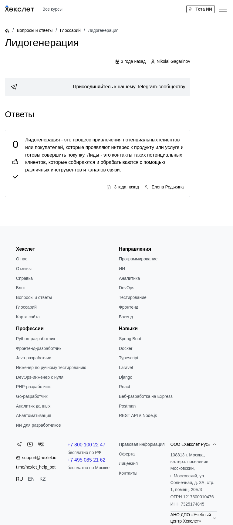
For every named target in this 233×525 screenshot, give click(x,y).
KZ (42, 479)
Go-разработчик (32, 396)
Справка (24, 278)
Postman (127, 406)
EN (31, 479)
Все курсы (52, 9)
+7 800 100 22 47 (86, 444)
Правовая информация (142, 444)
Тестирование (133, 297)
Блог (20, 287)
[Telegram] (19, 445)
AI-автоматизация (33, 415)
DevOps (126, 287)
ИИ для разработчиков (38, 425)
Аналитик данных (33, 406)
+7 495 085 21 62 (86, 459)
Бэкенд (126, 316)
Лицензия (128, 463)
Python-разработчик (35, 338)
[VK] (41, 445)
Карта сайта (28, 316)
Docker (125, 348)
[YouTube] (30, 445)
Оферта (127, 454)
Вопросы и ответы (34, 30)
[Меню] (223, 9)
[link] (97, 87)
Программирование (138, 258)
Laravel (126, 367)
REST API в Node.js (138, 415)
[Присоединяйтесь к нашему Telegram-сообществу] (97, 87)
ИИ (122, 268)
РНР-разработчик (33, 386)
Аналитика (129, 278)
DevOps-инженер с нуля (39, 377)
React (124, 386)
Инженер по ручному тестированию (51, 367)
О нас (21, 258)
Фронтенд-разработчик (38, 348)
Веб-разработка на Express (146, 396)
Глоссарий (70, 30)
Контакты (128, 473)
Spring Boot (130, 338)
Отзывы (24, 268)
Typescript (128, 357)
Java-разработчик (33, 357)
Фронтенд (128, 307)
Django (125, 377)
